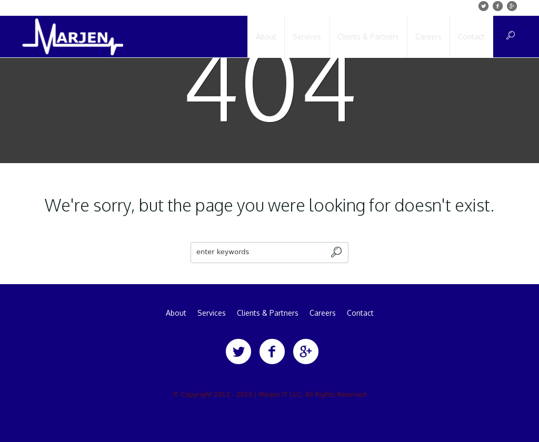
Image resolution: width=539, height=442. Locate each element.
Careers (323, 313)
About (176, 313)
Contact (360, 313)
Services (211, 313)
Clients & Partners (267, 313)
